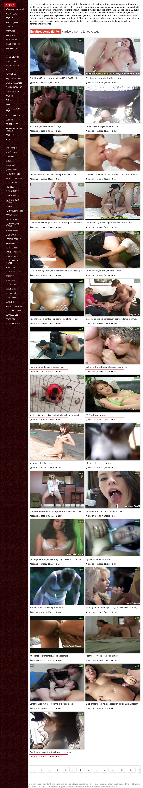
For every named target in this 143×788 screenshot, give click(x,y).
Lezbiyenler (11, 120)
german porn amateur (12, 262)
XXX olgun (10, 35)
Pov (7, 144)
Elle (8, 139)
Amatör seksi (12, 14)
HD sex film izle (13, 323)
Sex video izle (12, 315)
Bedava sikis (11, 215)
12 (131, 769)
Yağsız (8, 104)
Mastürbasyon (12, 65)
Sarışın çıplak (12, 22)
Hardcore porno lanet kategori (81, 31)
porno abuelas (12, 230)
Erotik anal (11, 235)
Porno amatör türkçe (12, 225)
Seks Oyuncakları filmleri (14, 129)
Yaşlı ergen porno (14, 78)
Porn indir (10, 280)
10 (112, 769)
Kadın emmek (11, 40)
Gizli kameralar (13, 115)
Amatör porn (12, 219)
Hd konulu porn (13, 174)
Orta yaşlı (10, 31)
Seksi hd (9, 18)
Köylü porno (11, 152)
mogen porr (11, 243)
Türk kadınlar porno (12, 201)
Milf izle (10, 187)
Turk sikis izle (12, 191)
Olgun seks (11, 289)
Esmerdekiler (12, 124)
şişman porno (12, 170)
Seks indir (10, 319)
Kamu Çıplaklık (12, 91)
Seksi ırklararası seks (13, 110)
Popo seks (10, 53)
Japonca (9, 27)
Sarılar (9, 100)
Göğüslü (10, 135)
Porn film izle (12, 298)
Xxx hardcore (12, 48)
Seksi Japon (11, 61)
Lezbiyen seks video (61, 15)
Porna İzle (10, 267)
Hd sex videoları (13, 310)
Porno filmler (86, 4)
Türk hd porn (12, 248)
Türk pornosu (12, 195)
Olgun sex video (13, 285)
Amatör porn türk (14, 306)
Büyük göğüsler (13, 44)
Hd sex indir (11, 182)
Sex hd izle (11, 157)
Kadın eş (9, 96)
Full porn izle (12, 293)
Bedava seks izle (13, 272)
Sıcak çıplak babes (14, 83)
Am (7, 70)
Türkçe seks (11, 206)
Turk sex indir (12, 256)
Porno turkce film (14, 211)
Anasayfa (10, 5)
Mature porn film (14, 178)
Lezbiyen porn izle (14, 239)
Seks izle (10, 161)
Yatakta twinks (12, 57)
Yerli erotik (11, 148)
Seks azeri (10, 165)
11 (122, 769)
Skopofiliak (11, 74)
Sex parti (10, 302)
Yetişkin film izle (14, 252)
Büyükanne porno (14, 87)
